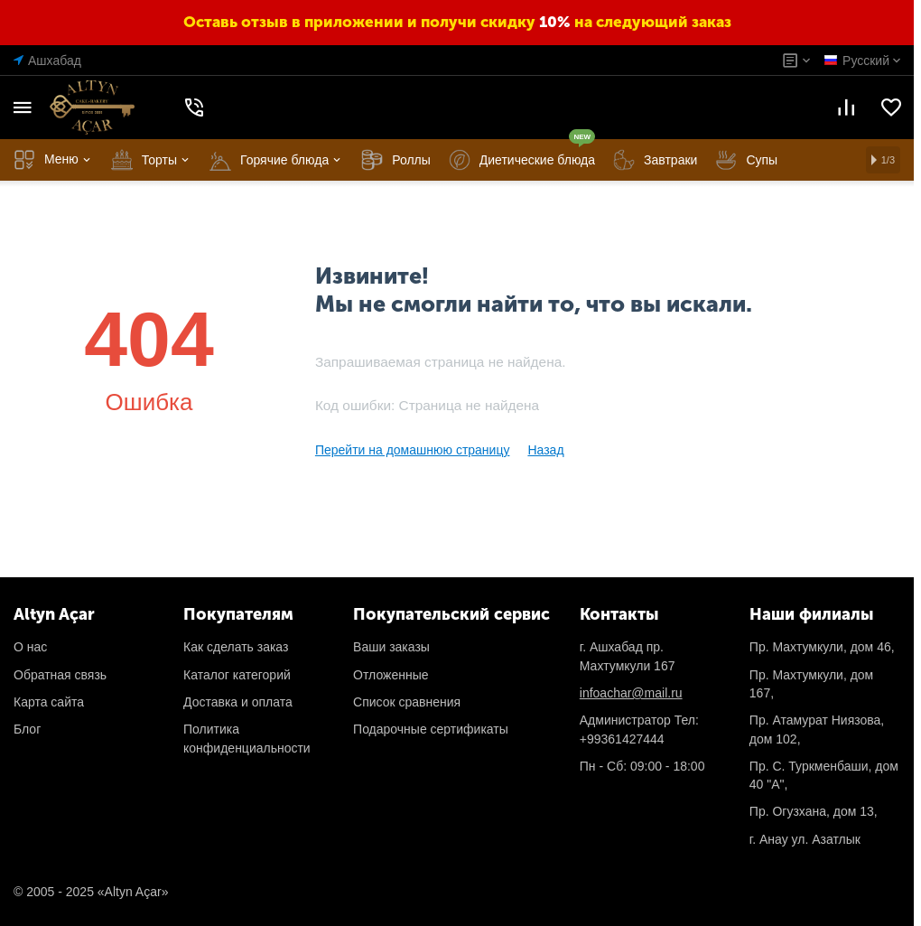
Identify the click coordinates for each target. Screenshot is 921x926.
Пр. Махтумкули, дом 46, (822, 647)
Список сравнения (406, 702)
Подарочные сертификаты (430, 729)
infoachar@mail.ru (631, 693)
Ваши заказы (391, 647)
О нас (30, 647)
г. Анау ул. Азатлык (805, 839)
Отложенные (390, 675)
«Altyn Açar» (133, 891)
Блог (27, 729)
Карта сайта (49, 702)
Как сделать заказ (235, 647)
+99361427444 (622, 739)
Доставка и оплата (238, 702)
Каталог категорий (237, 675)
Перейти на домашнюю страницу (412, 450)
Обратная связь (60, 675)
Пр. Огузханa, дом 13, (813, 811)
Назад (545, 450)
